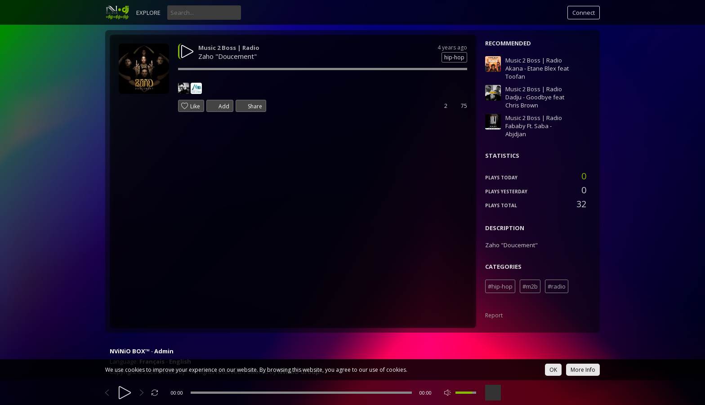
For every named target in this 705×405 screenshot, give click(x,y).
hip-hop (454, 57)
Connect (583, 13)
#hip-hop (500, 286)
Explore (148, 13)
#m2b (530, 286)
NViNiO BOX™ (130, 351)
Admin (164, 351)
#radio (557, 286)
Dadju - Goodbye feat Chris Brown (534, 101)
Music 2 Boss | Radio (228, 48)
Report (494, 315)
